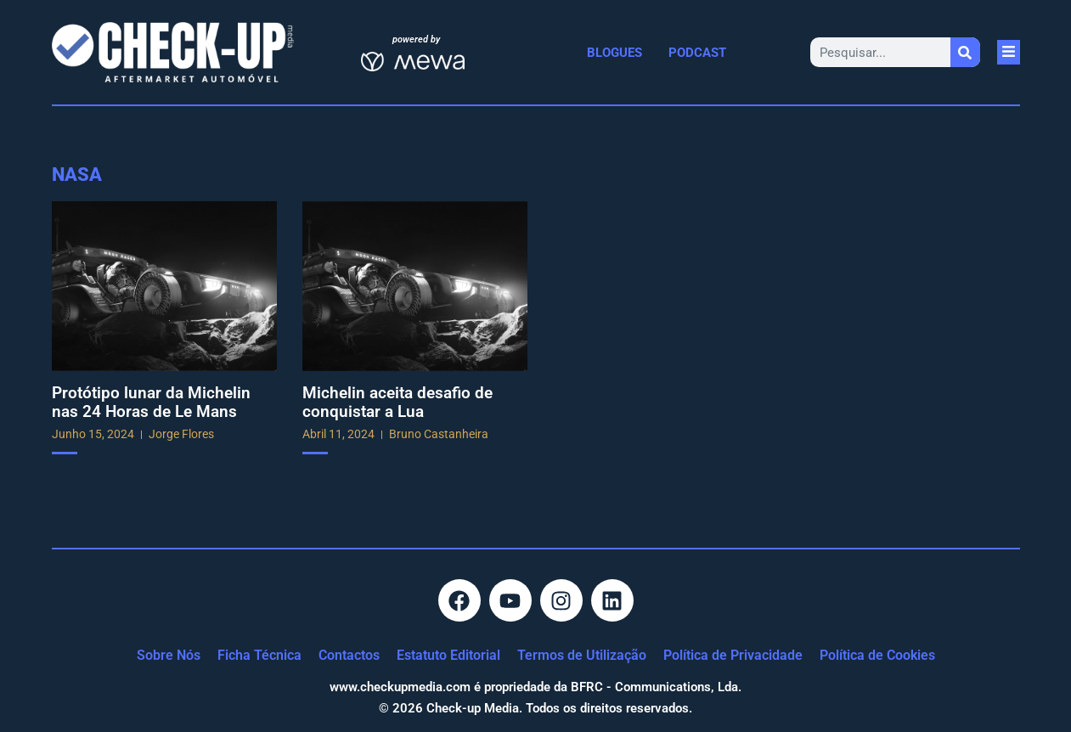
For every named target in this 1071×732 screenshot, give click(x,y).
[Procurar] (965, 52)
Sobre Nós (168, 655)
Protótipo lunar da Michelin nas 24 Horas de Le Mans (151, 402)
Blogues (614, 52)
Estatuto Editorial (448, 655)
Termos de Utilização (581, 655)
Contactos (349, 655)
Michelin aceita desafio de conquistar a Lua (397, 402)
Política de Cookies (877, 655)
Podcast (697, 52)
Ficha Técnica (259, 655)
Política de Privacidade (733, 655)
